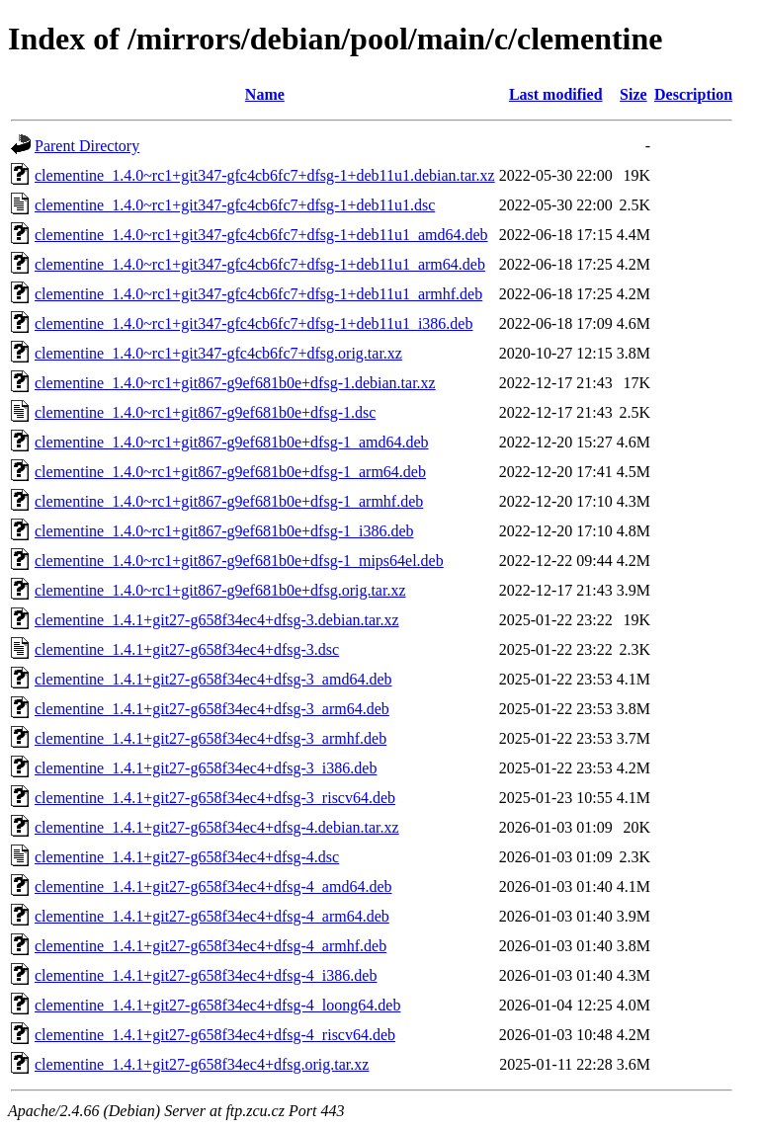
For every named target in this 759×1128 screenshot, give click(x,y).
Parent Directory (87, 145)
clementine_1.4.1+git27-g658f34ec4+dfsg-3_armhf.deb (210, 738)
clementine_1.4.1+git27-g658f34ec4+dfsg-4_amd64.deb (213, 886)
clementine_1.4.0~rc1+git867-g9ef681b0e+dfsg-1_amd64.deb (232, 442)
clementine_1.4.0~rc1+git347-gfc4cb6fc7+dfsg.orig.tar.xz (218, 353)
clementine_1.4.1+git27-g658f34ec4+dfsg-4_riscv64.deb (215, 1034)
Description (693, 94)
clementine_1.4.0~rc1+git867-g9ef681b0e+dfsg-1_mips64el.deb (239, 560)
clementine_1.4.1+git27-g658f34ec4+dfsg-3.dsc (187, 649)
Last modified (556, 94)
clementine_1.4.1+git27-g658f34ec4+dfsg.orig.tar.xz (202, 1064)
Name (265, 94)
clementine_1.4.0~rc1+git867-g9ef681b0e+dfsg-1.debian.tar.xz (235, 382)
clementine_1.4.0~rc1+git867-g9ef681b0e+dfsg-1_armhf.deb (229, 501)
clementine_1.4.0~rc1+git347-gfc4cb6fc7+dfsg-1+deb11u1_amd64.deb (261, 234)
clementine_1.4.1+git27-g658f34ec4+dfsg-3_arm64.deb (212, 708)
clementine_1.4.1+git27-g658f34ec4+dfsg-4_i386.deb (206, 975)
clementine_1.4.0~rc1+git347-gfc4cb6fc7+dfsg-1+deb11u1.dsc (235, 205)
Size (633, 94)
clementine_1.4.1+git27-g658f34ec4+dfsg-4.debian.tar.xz (217, 827)
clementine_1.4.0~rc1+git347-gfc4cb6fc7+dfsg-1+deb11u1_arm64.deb (260, 264)
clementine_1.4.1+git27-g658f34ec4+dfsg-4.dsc (187, 856)
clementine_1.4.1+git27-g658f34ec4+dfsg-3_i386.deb (206, 768)
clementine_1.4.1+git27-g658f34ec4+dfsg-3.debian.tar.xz (217, 619)
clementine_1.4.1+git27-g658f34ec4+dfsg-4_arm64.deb (212, 916)
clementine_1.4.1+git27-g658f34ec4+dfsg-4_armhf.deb (210, 945)
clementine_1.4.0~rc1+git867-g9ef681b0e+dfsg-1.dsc (205, 412)
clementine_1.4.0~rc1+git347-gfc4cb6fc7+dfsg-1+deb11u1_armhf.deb (258, 293)
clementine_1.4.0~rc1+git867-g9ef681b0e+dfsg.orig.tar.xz (220, 590)
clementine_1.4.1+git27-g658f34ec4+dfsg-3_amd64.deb (213, 679)
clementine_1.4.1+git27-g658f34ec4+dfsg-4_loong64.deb (217, 1005)
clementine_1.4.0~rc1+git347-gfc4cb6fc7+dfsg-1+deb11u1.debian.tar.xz (265, 175)
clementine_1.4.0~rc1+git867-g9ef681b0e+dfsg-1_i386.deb (224, 531)
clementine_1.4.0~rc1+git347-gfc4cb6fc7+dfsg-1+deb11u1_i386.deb (253, 323)
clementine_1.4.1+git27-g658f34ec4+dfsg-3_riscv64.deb (215, 797)
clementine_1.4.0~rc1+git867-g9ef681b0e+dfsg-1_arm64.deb (230, 471)
